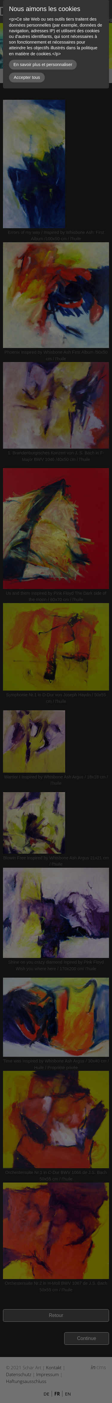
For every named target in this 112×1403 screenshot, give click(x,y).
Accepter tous (27, 77)
